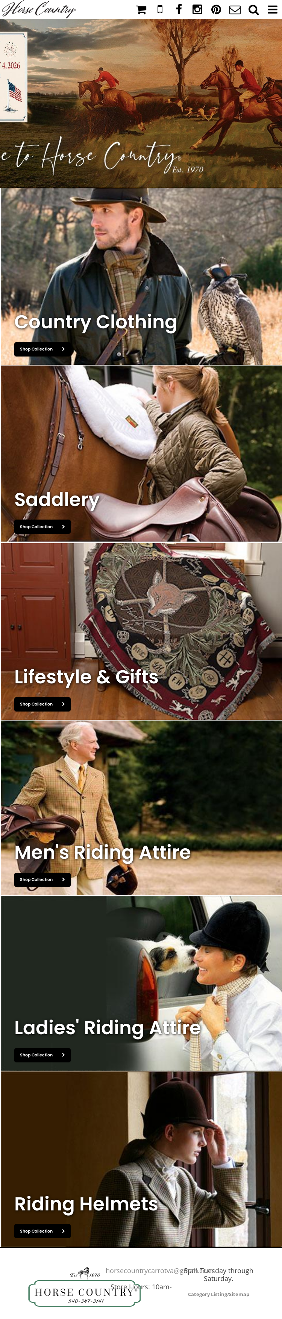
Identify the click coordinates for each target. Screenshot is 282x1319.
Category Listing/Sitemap (218, 1294)
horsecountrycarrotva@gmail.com (159, 1270)
